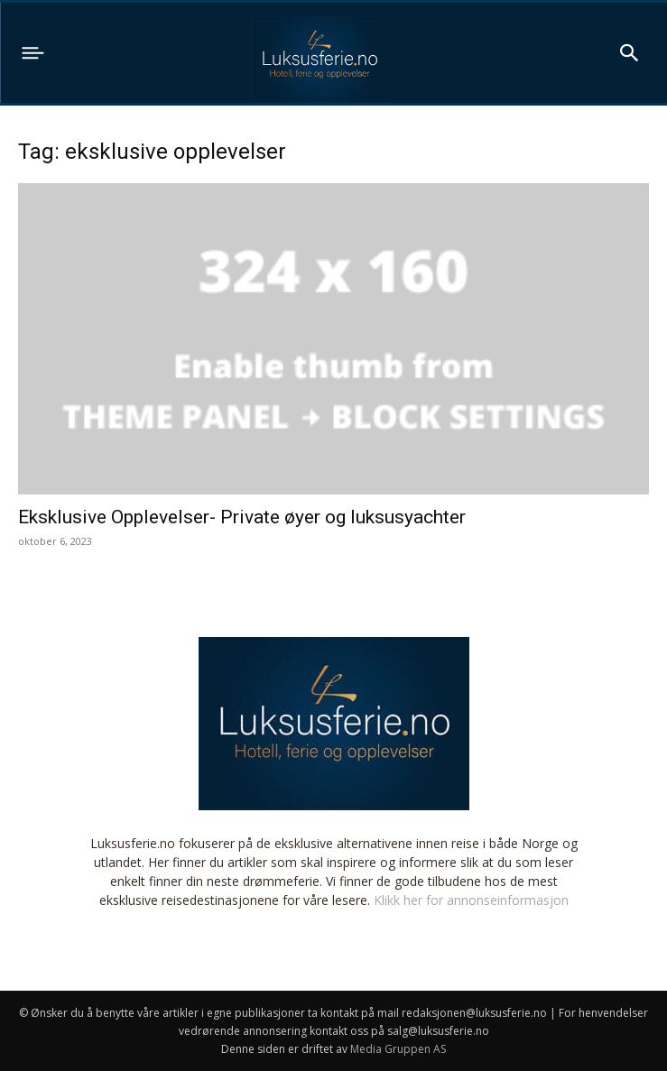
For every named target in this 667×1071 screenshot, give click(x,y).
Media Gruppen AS (398, 1049)
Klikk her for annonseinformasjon (471, 900)
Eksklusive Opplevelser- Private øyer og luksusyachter (242, 517)
